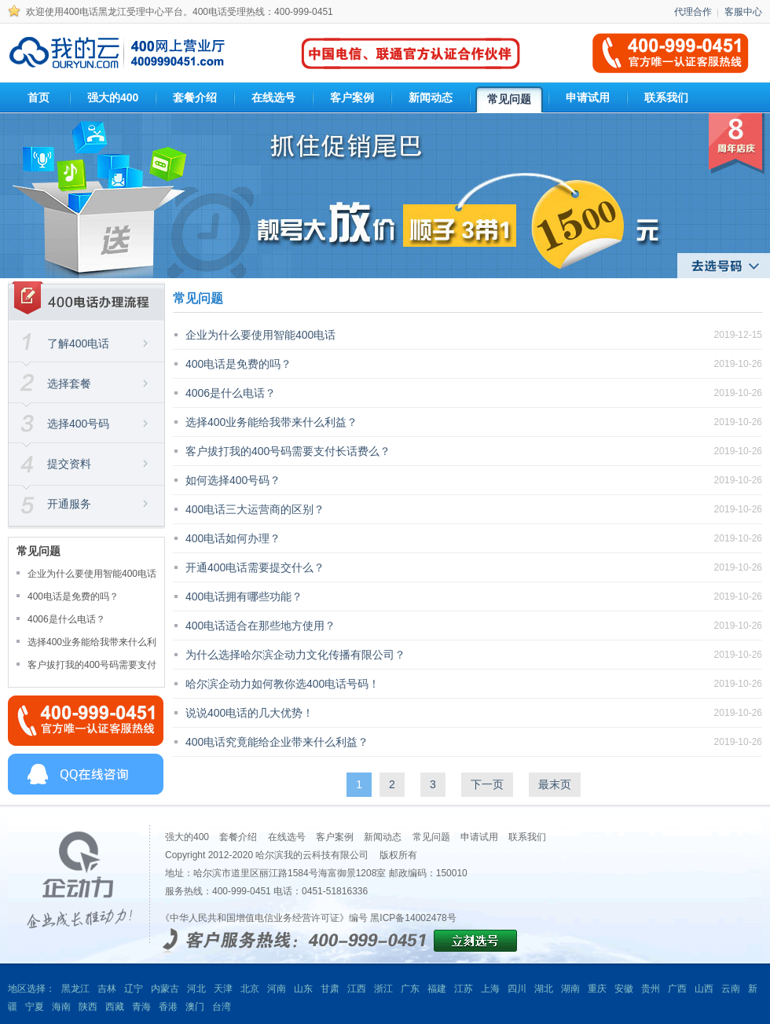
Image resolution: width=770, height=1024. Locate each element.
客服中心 (743, 11)
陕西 (88, 1006)
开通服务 (69, 503)
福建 (436, 988)
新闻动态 (383, 836)
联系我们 (527, 836)
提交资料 (69, 463)
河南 (276, 988)
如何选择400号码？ (232, 480)
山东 (303, 988)
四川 (517, 988)
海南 (61, 1006)
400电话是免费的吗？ (73, 596)
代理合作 (693, 11)
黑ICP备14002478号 (413, 917)
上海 (490, 988)
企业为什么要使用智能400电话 (92, 573)
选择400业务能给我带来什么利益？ (271, 422)
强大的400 (187, 836)
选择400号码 (78, 423)
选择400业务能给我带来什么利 (92, 642)
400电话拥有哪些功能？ (243, 596)
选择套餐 (69, 383)
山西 (704, 988)
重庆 (597, 988)
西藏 (114, 1006)
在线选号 (287, 836)
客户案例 (335, 836)
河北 (196, 988)
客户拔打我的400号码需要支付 (92, 664)
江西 (356, 988)
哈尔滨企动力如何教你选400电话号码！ (282, 683)
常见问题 (431, 836)
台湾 (221, 1006)
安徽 (623, 988)
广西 (677, 988)
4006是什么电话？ (66, 619)
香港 (168, 1006)
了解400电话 (78, 343)
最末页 (554, 784)
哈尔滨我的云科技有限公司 (311, 855)
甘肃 (330, 988)
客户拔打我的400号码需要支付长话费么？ (287, 451)
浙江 (383, 988)
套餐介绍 (238, 836)
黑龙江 (75, 988)
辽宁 (133, 988)
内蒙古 (165, 988)
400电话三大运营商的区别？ (254, 509)
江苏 (463, 988)
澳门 (194, 1006)
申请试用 (479, 836)
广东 (410, 988)
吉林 (106, 988)
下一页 (487, 784)
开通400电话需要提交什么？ (254, 567)
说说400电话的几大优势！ (249, 713)
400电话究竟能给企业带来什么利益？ (276, 742)
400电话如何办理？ (232, 538)
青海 (141, 1006)
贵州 (650, 988)
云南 (730, 988)
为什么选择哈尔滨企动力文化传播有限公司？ (295, 654)
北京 (249, 988)
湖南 (570, 988)
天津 (223, 988)
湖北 (543, 988)
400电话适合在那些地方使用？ (260, 625)
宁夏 (34, 1006)
